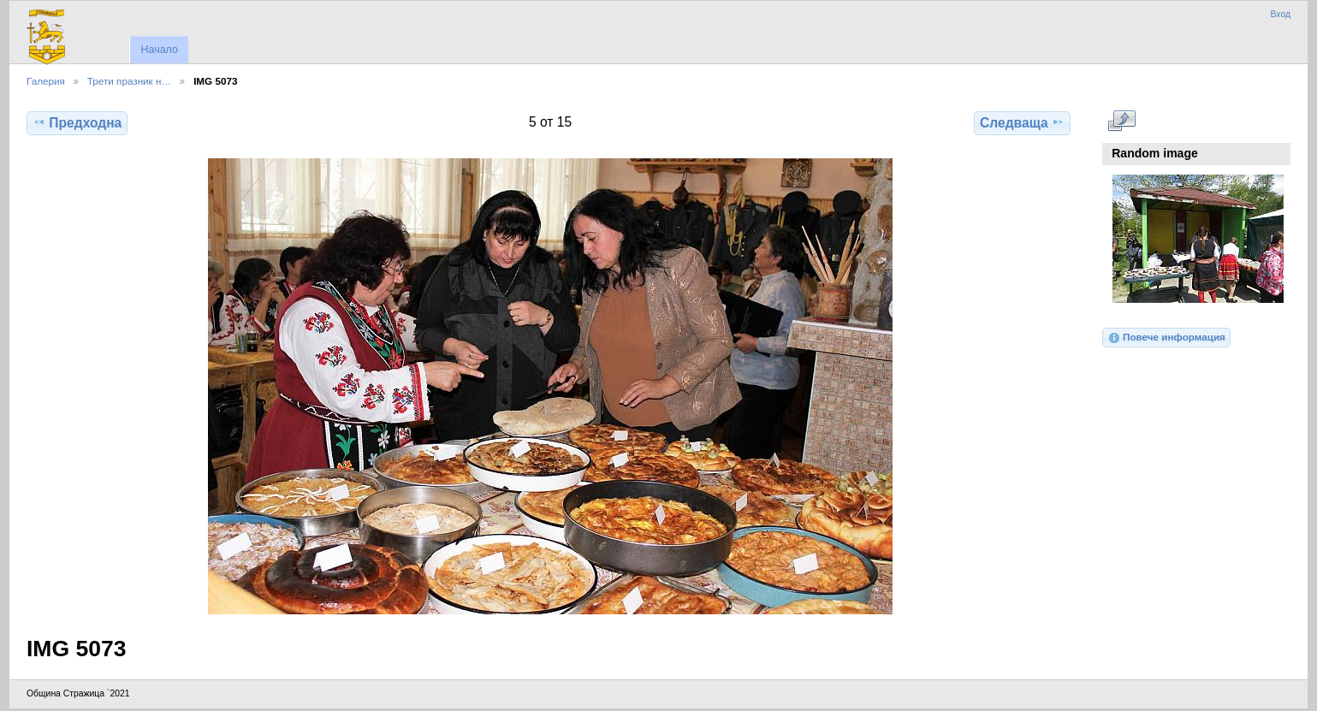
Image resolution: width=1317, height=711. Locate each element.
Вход (1280, 14)
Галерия (46, 80)
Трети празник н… (129, 80)
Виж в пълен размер (1121, 121)
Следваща (1022, 122)
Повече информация (1166, 338)
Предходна (77, 122)
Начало (158, 50)
